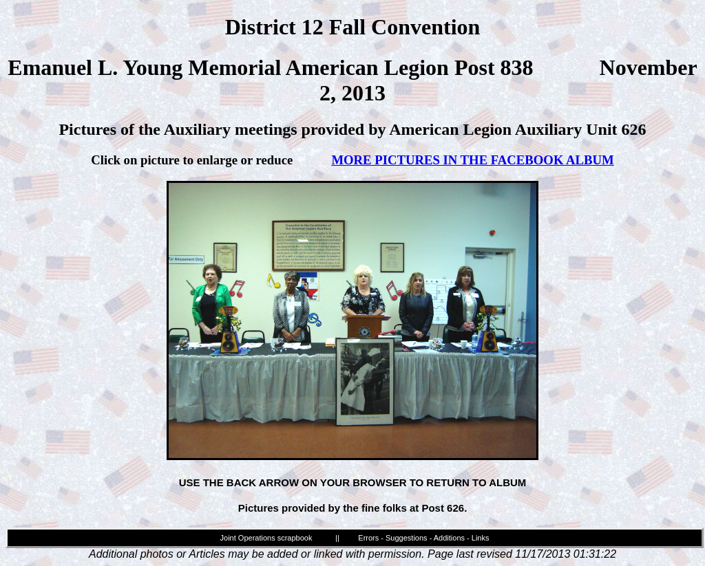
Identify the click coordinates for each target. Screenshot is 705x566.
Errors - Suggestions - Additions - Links (423, 538)
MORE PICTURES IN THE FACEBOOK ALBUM (472, 160)
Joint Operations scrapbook (266, 538)
